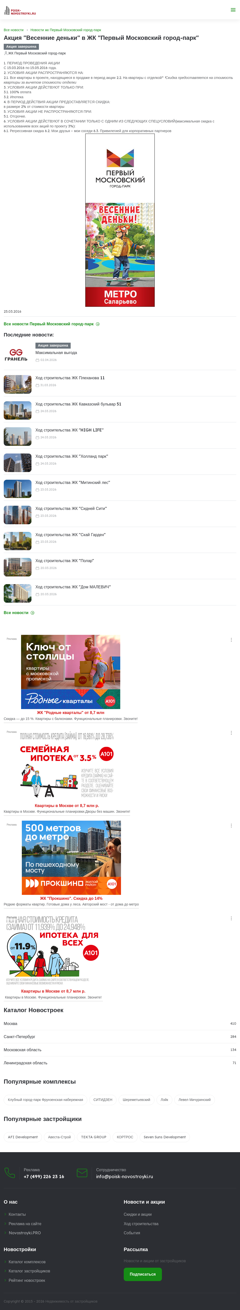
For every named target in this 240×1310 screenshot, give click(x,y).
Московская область (22, 1049)
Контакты (17, 1214)
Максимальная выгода (56, 352)
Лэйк (164, 1099)
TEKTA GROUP (93, 1137)
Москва (10, 1023)
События (132, 1232)
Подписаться (143, 1274)
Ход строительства (141, 1223)
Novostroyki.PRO (25, 1232)
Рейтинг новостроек (27, 1280)
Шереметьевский (136, 1099)
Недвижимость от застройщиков (71, 1301)
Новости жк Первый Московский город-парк (65, 30)
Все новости (14, 30)
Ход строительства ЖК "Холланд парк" (71, 456)
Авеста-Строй (59, 1137)
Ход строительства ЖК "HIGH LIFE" (69, 430)
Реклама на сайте (25, 1223)
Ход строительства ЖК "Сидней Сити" (71, 508)
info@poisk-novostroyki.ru (124, 1176)
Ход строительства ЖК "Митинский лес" (72, 482)
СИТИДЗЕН (102, 1099)
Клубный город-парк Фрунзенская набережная (45, 1099)
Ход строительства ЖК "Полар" (64, 560)
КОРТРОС (125, 1137)
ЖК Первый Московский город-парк (37, 53)
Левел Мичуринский (194, 1099)
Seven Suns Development (165, 1137)
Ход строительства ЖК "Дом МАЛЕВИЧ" (73, 586)
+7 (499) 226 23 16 (44, 1176)
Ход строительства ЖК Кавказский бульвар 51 (78, 404)
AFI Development (23, 1137)
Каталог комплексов (27, 1261)
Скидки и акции (138, 1214)
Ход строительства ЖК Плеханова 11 (70, 377)
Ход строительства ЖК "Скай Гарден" (70, 534)
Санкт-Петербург (19, 1036)
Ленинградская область (25, 1062)
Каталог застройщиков (29, 1270)
